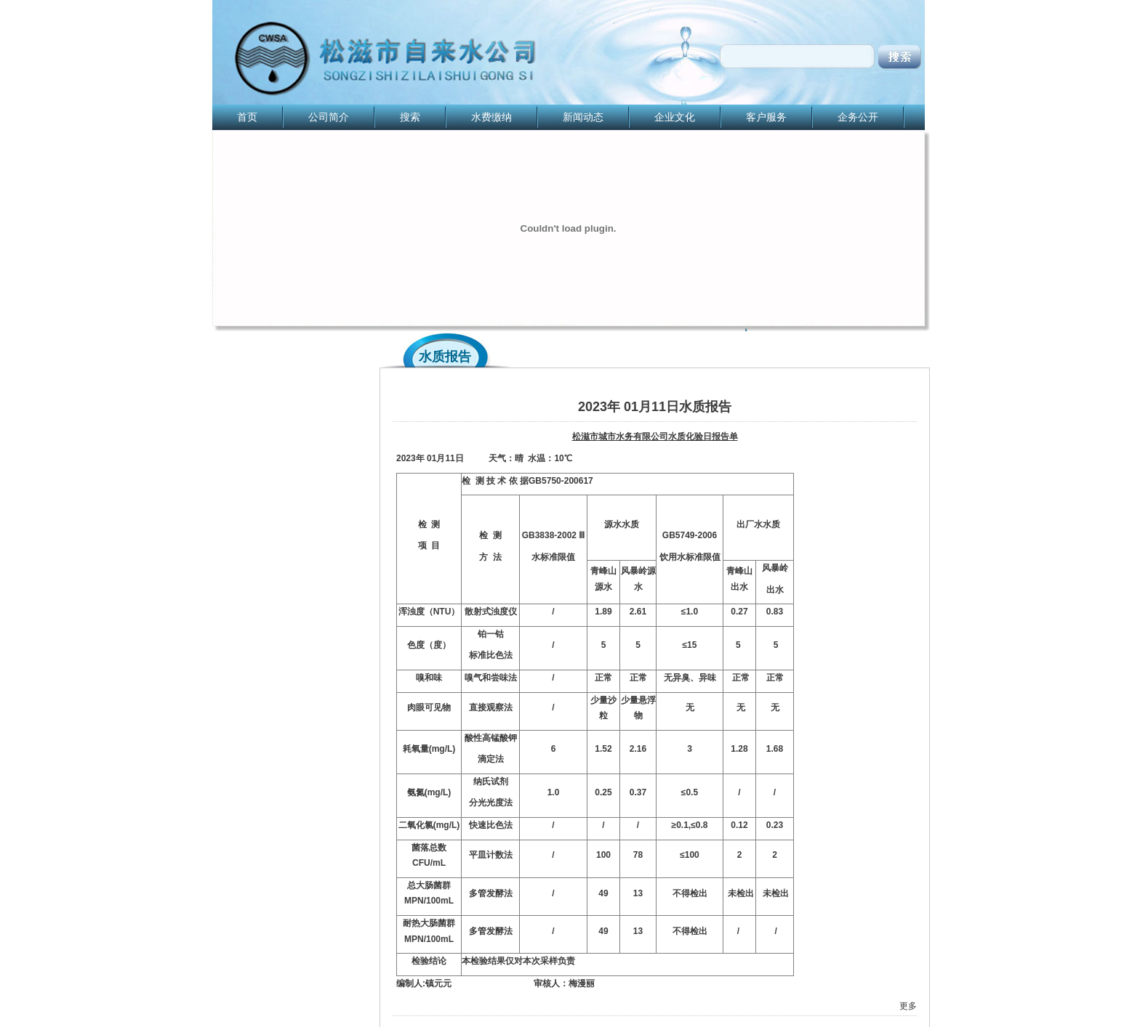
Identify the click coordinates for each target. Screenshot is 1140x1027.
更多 (908, 1006)
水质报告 (445, 356)
